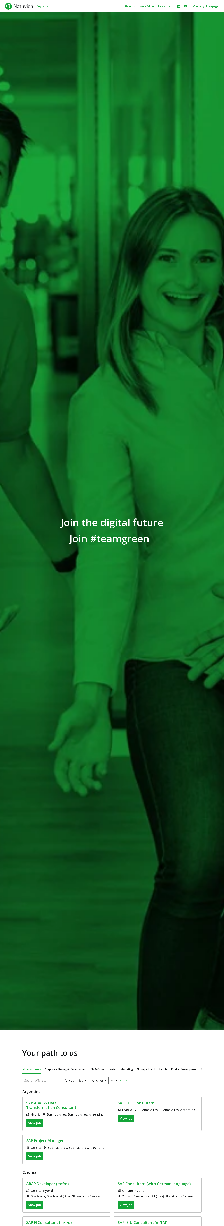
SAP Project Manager (45, 1140)
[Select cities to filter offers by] (99, 1080)
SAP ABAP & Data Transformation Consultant (51, 1105)
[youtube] (185, 6)
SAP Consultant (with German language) (154, 1184)
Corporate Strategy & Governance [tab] (65, 1069)
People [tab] (163, 1069)
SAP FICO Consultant (136, 1103)
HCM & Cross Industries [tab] (103, 1069)
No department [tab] (146, 1069)
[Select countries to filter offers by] (75, 1080)
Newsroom (164, 6)
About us (129, 6)
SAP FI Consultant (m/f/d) (49, 1222)
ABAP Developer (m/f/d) (47, 1184)
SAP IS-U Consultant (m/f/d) (142, 1222)
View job (34, 1123)
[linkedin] (179, 6)
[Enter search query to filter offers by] (41, 1080)
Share (123, 1080)
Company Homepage (205, 6)
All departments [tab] (31, 1069)
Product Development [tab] (184, 1069)
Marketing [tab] (127, 1069)
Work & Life (147, 6)
